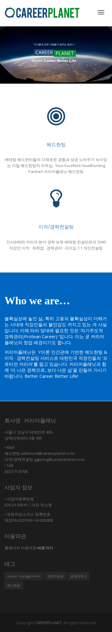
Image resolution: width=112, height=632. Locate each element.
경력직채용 (55, 576)
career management (23, 576)
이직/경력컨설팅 (56, 226)
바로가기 (44, 547)
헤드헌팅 (56, 144)
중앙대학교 (78, 576)
